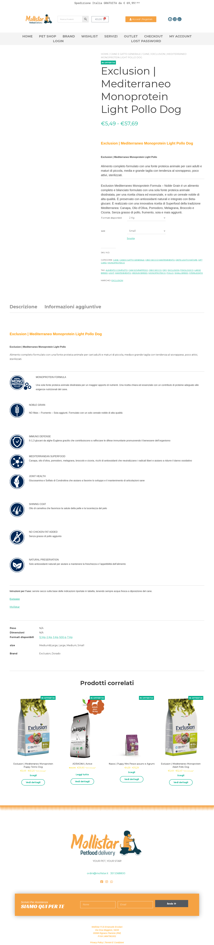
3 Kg (55, 637)
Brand (69, 36)
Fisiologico (186, 270)
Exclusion (173, 270)
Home (27, 36)
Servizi (111, 36)
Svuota (131, 238)
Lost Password (146, 41)
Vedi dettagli (33, 782)
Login (58, 41)
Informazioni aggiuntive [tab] (73, 307)
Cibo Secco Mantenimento (160, 260)
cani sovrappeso (138, 270)
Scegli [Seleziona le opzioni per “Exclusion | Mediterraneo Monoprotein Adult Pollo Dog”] (180, 775)
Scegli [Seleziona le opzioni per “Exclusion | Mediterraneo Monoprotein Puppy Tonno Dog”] (33, 775)
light (111, 273)
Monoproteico (116, 263)
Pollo (170, 273)
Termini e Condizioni (114, 942)
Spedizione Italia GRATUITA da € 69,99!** (107, 3)
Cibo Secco (155, 270)
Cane (146, 54)
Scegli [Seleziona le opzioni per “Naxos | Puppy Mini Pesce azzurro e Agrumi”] (131, 772)
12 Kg (42, 637)
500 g (62, 637)
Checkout (153, 36)
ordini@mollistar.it (98, 873)
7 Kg (70, 637)
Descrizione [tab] (23, 307)
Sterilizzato (196, 273)
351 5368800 (117, 873)
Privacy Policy (96, 942)
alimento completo (117, 270)
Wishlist (89, 36)
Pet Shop (47, 36)
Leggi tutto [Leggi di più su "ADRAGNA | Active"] (82, 774)
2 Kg (49, 637)
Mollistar (15, 606)
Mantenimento (123, 273)
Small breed (181, 273)
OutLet (131, 36)
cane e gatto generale (125, 54)
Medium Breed (140, 273)
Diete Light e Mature (186, 260)
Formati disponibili (111, 217)
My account (180, 36)
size (103, 230)
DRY (165, 270)
